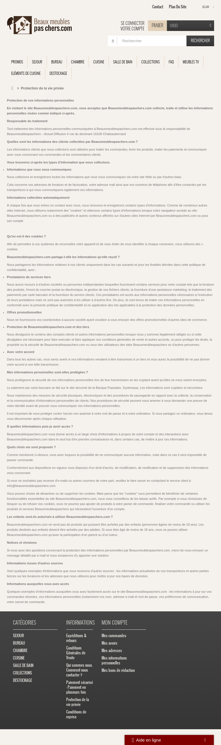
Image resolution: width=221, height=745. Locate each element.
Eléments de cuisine (26, 73)
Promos (17, 62)
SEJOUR (37, 62)
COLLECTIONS (150, 62)
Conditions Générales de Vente (75, 652)
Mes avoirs (109, 643)
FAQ (171, 62)
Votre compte (132, 28)
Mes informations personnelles (114, 660)
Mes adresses (112, 650)
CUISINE (98, 62)
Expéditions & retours (76, 638)
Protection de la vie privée (77, 702)
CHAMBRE (77, 62)
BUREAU (56, 62)
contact (157, 6)
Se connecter (132, 23)
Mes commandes (114, 635)
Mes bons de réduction (118, 670)
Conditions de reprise (76, 714)
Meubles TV (191, 62)
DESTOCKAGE (58, 73)
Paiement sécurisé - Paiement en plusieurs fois (79, 687)
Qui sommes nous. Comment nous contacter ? (79, 670)
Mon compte (114, 622)
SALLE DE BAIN (122, 62)
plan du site (177, 6)
